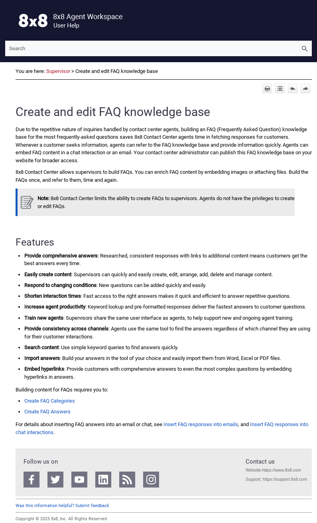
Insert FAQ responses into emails (200, 424)
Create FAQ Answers (47, 412)
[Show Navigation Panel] (9, 20)
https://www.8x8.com (281, 470)
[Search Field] (158, 48)
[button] (304, 48)
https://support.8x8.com (285, 479)
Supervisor (58, 71)
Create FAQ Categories (49, 401)
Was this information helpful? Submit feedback (62, 505)
